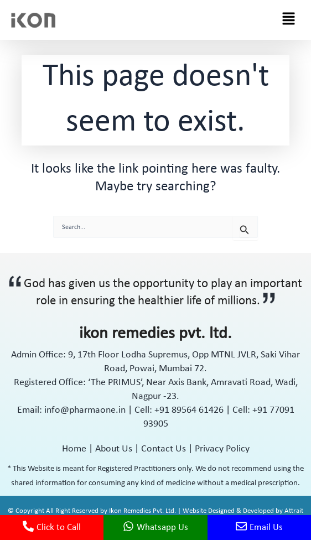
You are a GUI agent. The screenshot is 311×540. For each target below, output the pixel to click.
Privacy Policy (222, 449)
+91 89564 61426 (190, 410)
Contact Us (163, 449)
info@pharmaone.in (85, 410)
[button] (289, 20)
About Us (113, 449)
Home (74, 449)
